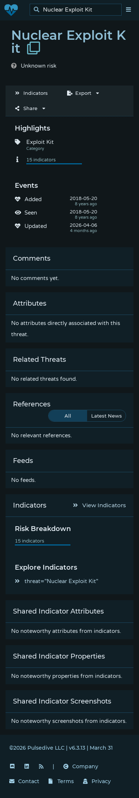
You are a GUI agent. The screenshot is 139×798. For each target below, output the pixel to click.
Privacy (97, 781)
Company (80, 766)
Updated (35, 226)
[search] (77, 10)
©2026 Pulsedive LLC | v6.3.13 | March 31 (61, 747)
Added (33, 199)
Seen (30, 212)
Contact (24, 781)
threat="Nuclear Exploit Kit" (56, 581)
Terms (61, 781)
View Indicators (99, 505)
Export (79, 93)
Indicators (31, 93)
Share (26, 108)
